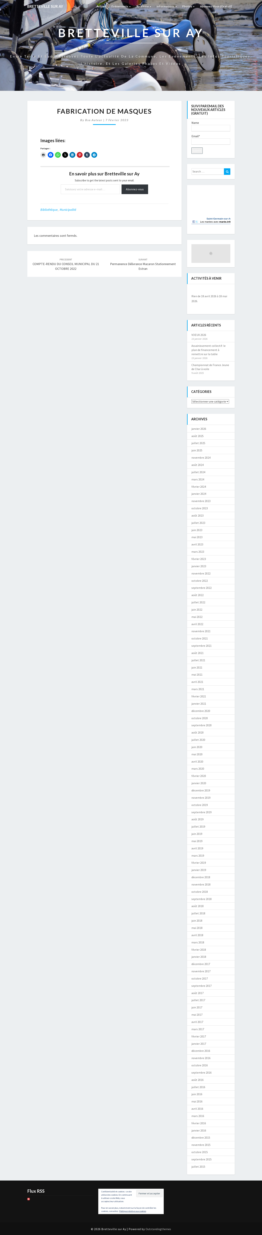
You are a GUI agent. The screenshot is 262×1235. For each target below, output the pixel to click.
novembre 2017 (201, 971)
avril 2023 (197, 544)
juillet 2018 (198, 913)
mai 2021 (197, 674)
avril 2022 (197, 624)
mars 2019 (197, 855)
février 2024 (198, 486)
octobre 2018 (199, 891)
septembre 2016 (201, 1072)
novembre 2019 (201, 797)
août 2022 (197, 595)
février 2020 (198, 776)
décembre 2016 (200, 1051)
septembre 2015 (201, 1159)
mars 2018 (197, 942)
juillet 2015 (198, 1166)
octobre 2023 (199, 508)
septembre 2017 (201, 986)
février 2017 (198, 1036)
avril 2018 (197, 935)
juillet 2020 (198, 740)
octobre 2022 (199, 580)
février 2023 (198, 559)
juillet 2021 (198, 660)
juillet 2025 (198, 443)
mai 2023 (197, 537)
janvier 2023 (198, 566)
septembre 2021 (201, 645)
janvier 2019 (198, 870)
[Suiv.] (226, 290)
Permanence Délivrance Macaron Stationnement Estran (143, 264)
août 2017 (197, 993)
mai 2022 (197, 617)
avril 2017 (197, 1022)
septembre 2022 (201, 588)
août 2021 (197, 653)
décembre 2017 (200, 964)
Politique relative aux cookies (132, 1211)
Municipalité (68, 210)
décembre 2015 (200, 1137)
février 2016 (198, 1123)
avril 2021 (197, 682)
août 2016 (197, 1080)
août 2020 (197, 732)
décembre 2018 (200, 877)
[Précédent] (195, 290)
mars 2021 (197, 689)
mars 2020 (197, 768)
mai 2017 (197, 1014)
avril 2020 (197, 761)
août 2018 (197, 906)
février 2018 (198, 949)
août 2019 (197, 819)
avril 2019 (197, 848)
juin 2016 (196, 1094)
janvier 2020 (198, 783)
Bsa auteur (93, 120)
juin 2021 (196, 667)
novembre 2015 (201, 1145)
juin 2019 (196, 834)
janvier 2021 (198, 703)
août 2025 (197, 436)
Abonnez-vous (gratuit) (216, 6)
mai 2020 (197, 754)
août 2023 (197, 515)
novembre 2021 (201, 631)
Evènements (121, 6)
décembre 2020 (200, 711)
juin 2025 (196, 450)
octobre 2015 (199, 1152)
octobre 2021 (199, 638)
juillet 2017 (198, 1000)
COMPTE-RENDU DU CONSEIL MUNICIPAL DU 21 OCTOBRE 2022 (66, 264)
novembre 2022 (201, 573)
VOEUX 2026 (198, 335)
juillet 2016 (198, 1087)
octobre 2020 (199, 718)
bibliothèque (49, 210)
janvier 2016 (198, 1130)
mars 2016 (197, 1116)
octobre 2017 (199, 978)
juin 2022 (196, 609)
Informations (167, 6)
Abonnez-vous (135, 189)
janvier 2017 (198, 1043)
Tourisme (143, 6)
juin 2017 (196, 1007)
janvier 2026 (198, 428)
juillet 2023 (198, 523)
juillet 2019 (198, 826)
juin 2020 (196, 747)
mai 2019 (197, 841)
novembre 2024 (201, 457)
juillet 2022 (198, 602)
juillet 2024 (198, 472)
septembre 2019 (201, 812)
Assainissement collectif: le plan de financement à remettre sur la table (208, 350)
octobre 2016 (199, 1065)
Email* (210, 139)
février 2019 (198, 862)
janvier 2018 (198, 956)
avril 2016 (197, 1108)
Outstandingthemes (158, 1229)
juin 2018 (196, 920)
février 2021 (198, 696)
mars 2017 (197, 1029)
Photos (188, 6)
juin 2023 (196, 530)
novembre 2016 (201, 1058)
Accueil (101, 6)
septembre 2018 (201, 899)
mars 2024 (197, 479)
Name (210, 126)
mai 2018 (197, 928)
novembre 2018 (201, 884)
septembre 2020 (201, 725)
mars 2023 (197, 551)
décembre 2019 (200, 790)
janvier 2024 (198, 493)
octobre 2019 (199, 805)
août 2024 (197, 465)
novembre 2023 (201, 501)
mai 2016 (197, 1101)
